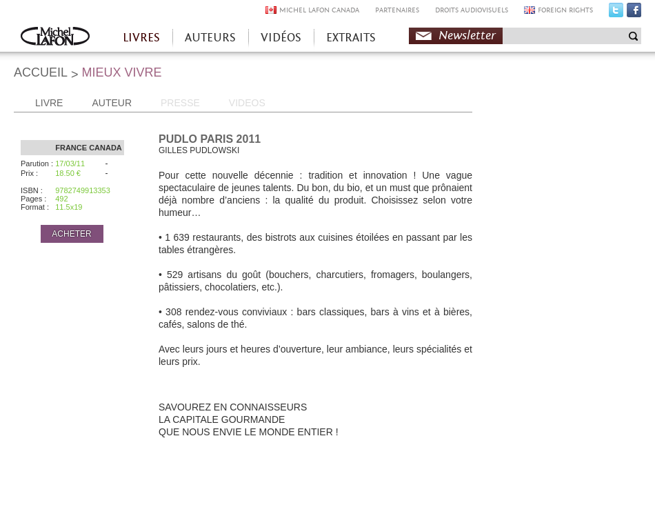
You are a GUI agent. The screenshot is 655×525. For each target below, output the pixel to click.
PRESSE (180, 102)
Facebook (634, 13)
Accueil (55, 37)
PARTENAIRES (397, 10)
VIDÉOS (281, 37)
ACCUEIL (41, 72)
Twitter (616, 13)
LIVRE (49, 102)
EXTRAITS (351, 37)
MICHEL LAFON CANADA (319, 10)
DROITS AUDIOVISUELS (471, 10)
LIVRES (141, 37)
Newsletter (467, 35)
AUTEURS (210, 37)
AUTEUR (112, 102)
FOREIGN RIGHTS (565, 10)
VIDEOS (247, 102)
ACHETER (71, 234)
